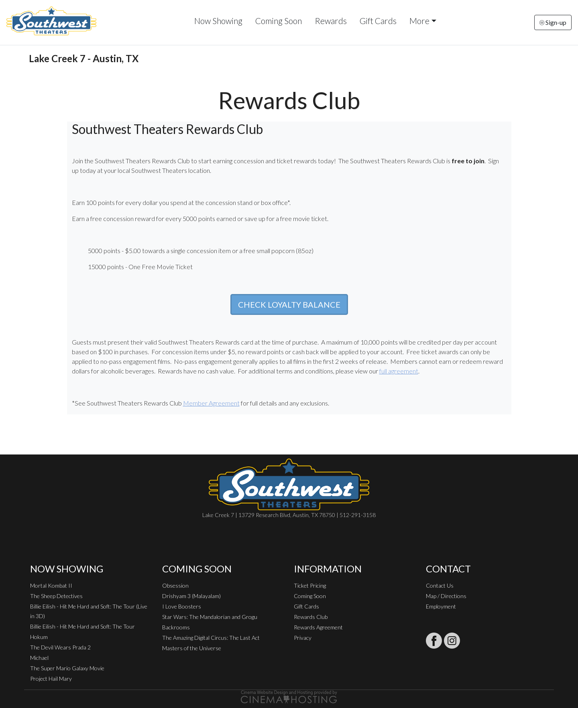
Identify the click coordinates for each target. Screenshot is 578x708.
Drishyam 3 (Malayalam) (191, 595)
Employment (441, 606)
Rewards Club (311, 616)
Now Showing (218, 21)
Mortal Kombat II (51, 585)
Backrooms (176, 627)
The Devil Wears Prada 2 (60, 647)
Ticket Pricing (310, 585)
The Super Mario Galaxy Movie (67, 668)
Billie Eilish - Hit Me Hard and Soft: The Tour (82, 626)
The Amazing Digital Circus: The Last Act (211, 637)
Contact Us (440, 585)
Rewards (331, 21)
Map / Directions (446, 595)
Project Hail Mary (51, 678)
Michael (39, 657)
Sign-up (552, 22)
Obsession (175, 585)
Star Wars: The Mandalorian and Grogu (209, 616)
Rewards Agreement (318, 627)
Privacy (302, 637)
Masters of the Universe (191, 648)
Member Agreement (211, 403)
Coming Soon (278, 21)
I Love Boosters (181, 606)
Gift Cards (378, 21)
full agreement (398, 371)
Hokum (39, 636)
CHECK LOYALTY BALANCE (289, 304)
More (419, 21)
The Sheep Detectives (56, 595)
